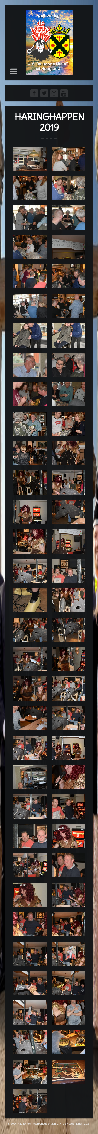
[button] (13, 71)
